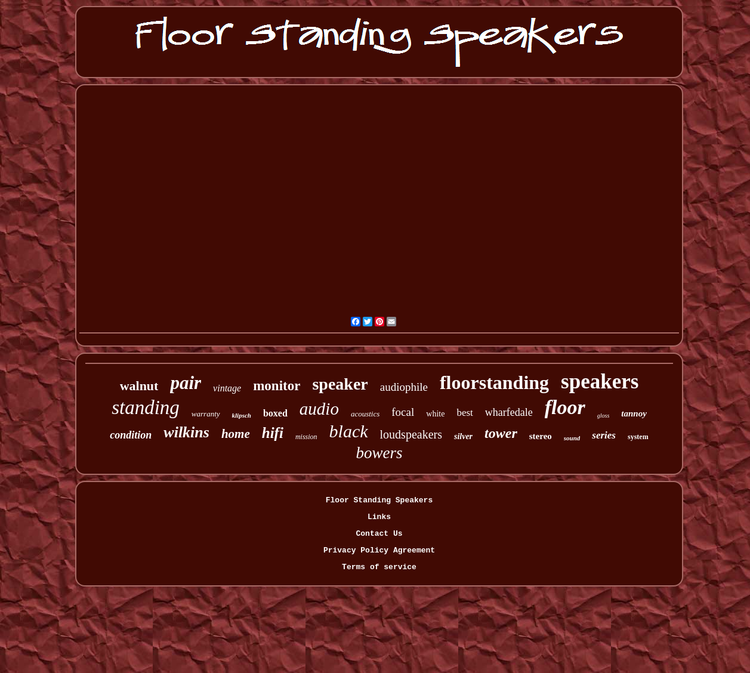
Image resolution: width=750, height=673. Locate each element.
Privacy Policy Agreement (379, 550)
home (235, 434)
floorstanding (494, 382)
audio (319, 408)
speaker (340, 384)
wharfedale (509, 412)
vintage (227, 388)
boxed (275, 413)
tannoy (634, 413)
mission (306, 437)
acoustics (365, 413)
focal (402, 412)
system (638, 437)
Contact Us (379, 533)
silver (463, 436)
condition (131, 435)
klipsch (241, 415)
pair (185, 382)
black (348, 431)
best (464, 412)
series (604, 435)
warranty (206, 413)
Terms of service (379, 567)
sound (572, 438)
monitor (276, 385)
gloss (603, 415)
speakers (599, 381)
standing (146, 407)
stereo (540, 436)
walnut (139, 385)
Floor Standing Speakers (379, 500)
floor (565, 407)
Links (379, 517)
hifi (272, 433)
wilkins (186, 432)
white (435, 413)
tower (500, 433)
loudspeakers (411, 434)
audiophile (404, 387)
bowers (379, 453)
